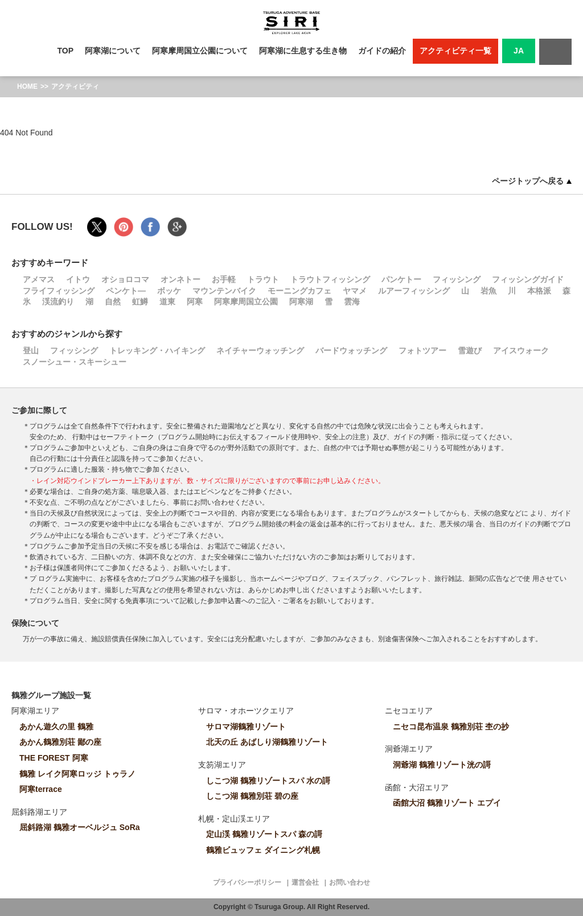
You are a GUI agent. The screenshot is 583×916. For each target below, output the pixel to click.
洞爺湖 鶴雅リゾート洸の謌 (442, 764)
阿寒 (195, 301)
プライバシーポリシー (247, 882)
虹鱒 (140, 301)
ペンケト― (126, 290)
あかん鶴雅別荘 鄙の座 (60, 741)
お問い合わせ (349, 882)
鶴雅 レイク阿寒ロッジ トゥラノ (77, 773)
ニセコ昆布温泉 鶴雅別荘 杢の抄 (451, 726)
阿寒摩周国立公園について (200, 50)
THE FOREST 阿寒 (53, 757)
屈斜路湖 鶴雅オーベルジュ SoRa (79, 827)
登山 (31, 350)
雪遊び (470, 350)
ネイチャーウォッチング (260, 350)
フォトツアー (422, 350)
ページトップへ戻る (532, 180)
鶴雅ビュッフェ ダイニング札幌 (263, 850)
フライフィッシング (59, 290)
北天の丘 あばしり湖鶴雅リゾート (267, 741)
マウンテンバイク (224, 290)
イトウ (78, 279)
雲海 (352, 301)
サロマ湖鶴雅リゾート (246, 726)
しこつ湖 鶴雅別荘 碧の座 (252, 796)
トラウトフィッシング (330, 279)
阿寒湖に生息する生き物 (303, 50)
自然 (113, 301)
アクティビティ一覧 (455, 50)
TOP (66, 50)
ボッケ (169, 290)
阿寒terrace (40, 789)
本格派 (539, 290)
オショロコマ (125, 279)
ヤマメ (355, 290)
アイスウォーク (521, 350)
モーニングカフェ (299, 290)
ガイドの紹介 (382, 50)
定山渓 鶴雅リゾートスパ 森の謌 (264, 834)
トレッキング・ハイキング (157, 350)
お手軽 (224, 279)
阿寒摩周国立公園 (246, 301)
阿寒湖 (301, 301)
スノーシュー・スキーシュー (74, 361)
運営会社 (305, 882)
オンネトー (180, 279)
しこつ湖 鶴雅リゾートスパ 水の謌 (268, 780)
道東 (167, 301)
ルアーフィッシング (414, 290)
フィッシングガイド (528, 279)
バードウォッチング (351, 350)
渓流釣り (58, 301)
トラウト (263, 279)
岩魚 (488, 290)
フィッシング (457, 279)
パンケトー (401, 279)
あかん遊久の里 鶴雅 (56, 726)
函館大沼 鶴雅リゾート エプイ (447, 802)
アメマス (39, 279)
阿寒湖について (113, 50)
